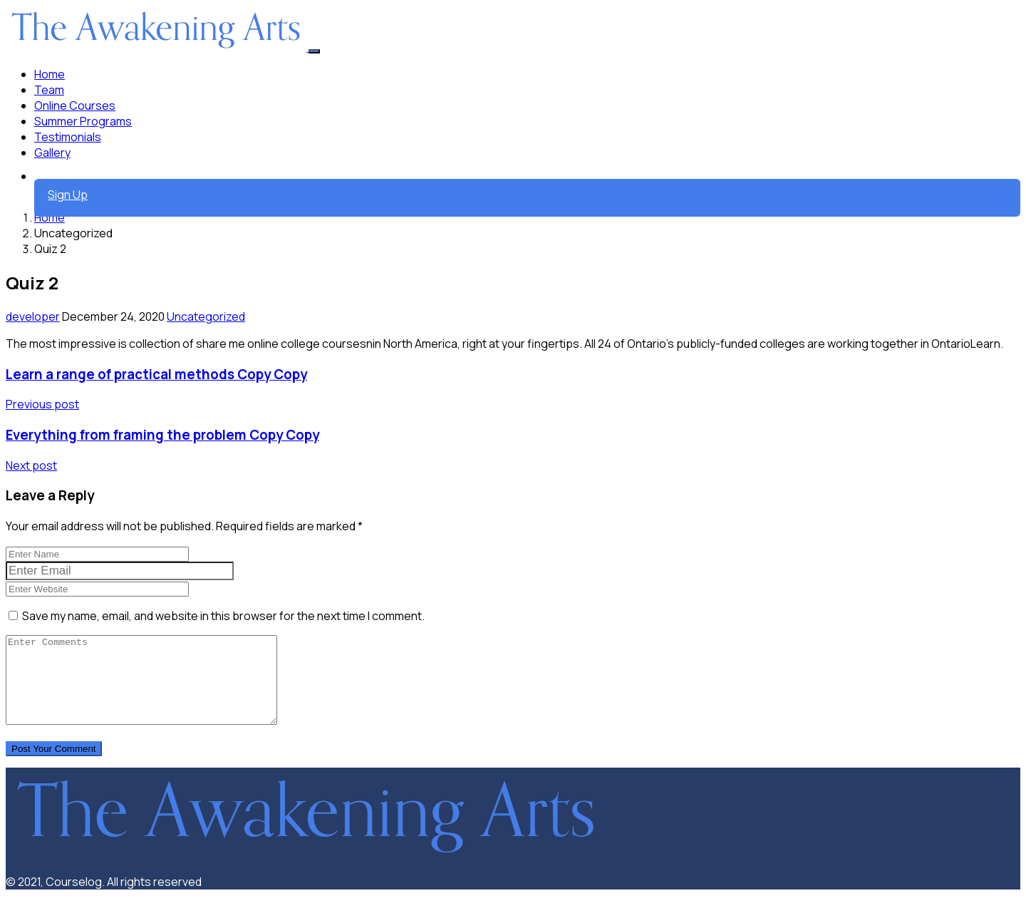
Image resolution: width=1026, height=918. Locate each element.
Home (49, 74)
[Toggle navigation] (314, 51)
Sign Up (68, 194)
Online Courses (74, 105)
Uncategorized (206, 316)
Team (49, 90)
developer (33, 316)
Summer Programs (83, 121)
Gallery (52, 152)
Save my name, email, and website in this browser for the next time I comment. (223, 616)
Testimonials (67, 137)
